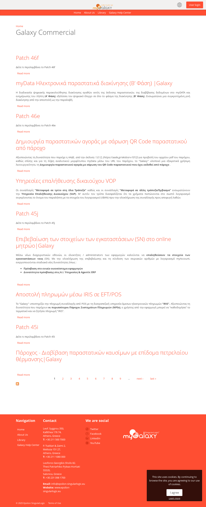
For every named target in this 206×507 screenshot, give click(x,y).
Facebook (95, 433)
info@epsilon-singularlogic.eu (68, 484)
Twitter (94, 429)
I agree (174, 492)
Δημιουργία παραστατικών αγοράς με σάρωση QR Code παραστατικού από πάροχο (101, 144)
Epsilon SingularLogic (34, 503)
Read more (23, 73)
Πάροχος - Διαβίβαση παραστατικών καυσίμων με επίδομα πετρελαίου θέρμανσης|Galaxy (102, 356)
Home (77, 12)
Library (102, 12)
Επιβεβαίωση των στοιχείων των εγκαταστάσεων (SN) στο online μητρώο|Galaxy (93, 242)
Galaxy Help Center (120, 12)
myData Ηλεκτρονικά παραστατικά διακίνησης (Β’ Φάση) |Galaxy (94, 83)
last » (153, 378)
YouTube (95, 443)
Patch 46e (28, 116)
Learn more (174, 498)
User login (194, 5)
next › (140, 378)
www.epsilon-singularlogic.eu (56, 489)
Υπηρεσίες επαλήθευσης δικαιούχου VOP (66, 180)
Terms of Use (54, 503)
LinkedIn (95, 438)
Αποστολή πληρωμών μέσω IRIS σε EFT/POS (68, 294)
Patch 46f (27, 57)
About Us (89, 12)
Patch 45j (27, 213)
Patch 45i (27, 327)
